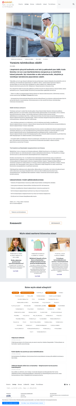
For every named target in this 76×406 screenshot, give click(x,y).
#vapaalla (40, 292)
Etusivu (21, 4)
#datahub (19, 325)
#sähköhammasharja (33, 328)
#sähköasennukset (41, 325)
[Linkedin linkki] (67, 385)
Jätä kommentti (55, 223)
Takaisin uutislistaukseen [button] (19, 212)
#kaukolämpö (33, 312)
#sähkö (41, 255)
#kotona (38, 59)
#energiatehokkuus (16, 59)
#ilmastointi (43, 312)
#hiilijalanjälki (37, 315)
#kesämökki (35, 302)
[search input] (66, 4)
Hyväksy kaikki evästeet (11, 403)
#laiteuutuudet (15, 306)
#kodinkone (41, 299)
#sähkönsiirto (20, 309)
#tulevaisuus (46, 302)
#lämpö (45, 59)
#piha (59, 309)
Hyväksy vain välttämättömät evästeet (32, 403)
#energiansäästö (55, 319)
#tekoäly (59, 315)
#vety (31, 332)
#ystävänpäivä (19, 328)
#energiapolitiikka (16, 254)
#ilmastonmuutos (16, 255)
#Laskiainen (43, 319)
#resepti (56, 302)
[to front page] (8, 2)
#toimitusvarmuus (56, 312)
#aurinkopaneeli (20, 319)
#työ (33, 299)
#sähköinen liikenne (40, 306)
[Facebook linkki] (64, 385)
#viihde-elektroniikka (55, 296)
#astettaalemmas (35, 322)
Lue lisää (15, 271)
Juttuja (26, 4)
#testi (24, 322)
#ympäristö (40, 309)
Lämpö (45, 4)
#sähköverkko (41, 296)
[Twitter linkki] (69, 385)
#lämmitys (34, 255)
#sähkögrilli (47, 328)
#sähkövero (59, 322)
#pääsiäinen (57, 328)
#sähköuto (29, 325)
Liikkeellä (38, 4)
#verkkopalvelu (53, 299)
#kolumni (16, 257)
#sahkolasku (48, 322)
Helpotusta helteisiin (18, 338)
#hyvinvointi (27, 306)
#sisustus (16, 322)
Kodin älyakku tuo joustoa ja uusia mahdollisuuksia (27, 351)
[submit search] (73, 4)
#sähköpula (32, 319)
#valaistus (26, 315)
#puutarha (30, 309)
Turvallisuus (51, 4)
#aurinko (16, 315)
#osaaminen (61, 306)
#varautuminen (59, 255)
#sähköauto (49, 315)
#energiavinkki (29, 59)
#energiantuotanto (22, 302)
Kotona (32, 4)
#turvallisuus (60, 254)
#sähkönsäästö (41, 332)
